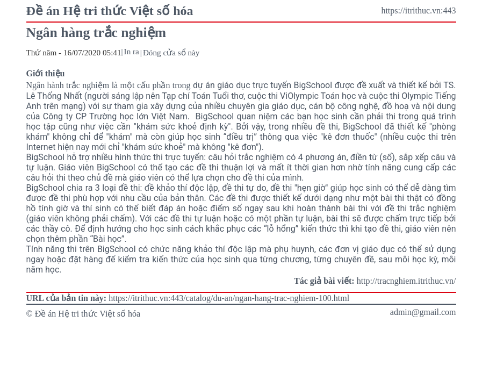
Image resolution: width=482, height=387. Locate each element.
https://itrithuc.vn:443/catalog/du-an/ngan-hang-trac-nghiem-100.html (229, 298)
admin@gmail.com (423, 312)
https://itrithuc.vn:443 (418, 10)
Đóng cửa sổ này (171, 52)
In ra (131, 51)
